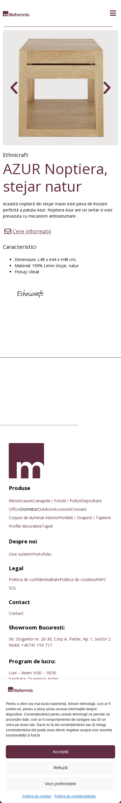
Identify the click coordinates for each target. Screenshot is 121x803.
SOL (13, 588)
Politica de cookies (36, 796)
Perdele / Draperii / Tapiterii (85, 517)
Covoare (79, 509)
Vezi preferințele (60, 783)
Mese (14, 500)
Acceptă (60, 751)
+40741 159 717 (36, 645)
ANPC (100, 579)
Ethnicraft (15, 154)
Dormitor (29, 509)
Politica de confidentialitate (75, 796)
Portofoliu (41, 554)
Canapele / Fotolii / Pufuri (57, 500)
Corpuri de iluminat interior (34, 517)
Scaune (26, 500)
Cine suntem (20, 554)
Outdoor (46, 509)
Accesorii (62, 509)
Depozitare (91, 500)
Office (14, 509)
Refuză (61, 767)
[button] (113, 13)
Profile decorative (25, 526)
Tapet (47, 526)
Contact (16, 613)
